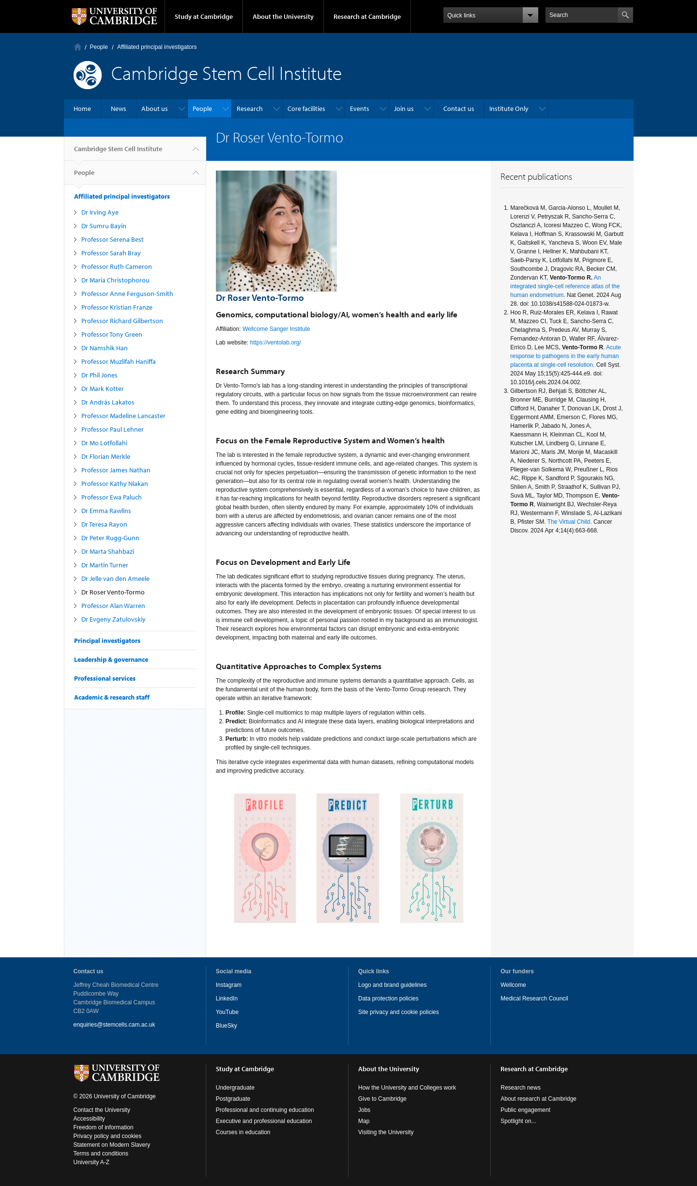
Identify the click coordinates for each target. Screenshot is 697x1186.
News (118, 108)
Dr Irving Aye (100, 212)
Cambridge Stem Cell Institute (118, 152)
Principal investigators (107, 640)
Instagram (229, 985)
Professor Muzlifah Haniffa (118, 361)
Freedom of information (104, 1127)
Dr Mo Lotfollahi (104, 442)
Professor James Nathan (116, 470)
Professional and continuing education (265, 1110)
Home (78, 47)
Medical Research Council (534, 998)
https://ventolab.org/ (276, 342)
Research (250, 108)
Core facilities (306, 108)
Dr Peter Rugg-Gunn (110, 537)
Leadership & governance (111, 659)
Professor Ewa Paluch (111, 497)
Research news (520, 1087)
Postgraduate (233, 1098)
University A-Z (92, 1162)
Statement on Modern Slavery (112, 1144)
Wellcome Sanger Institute (277, 329)
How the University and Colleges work (407, 1087)
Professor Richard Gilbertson (122, 320)
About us (154, 108)
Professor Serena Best (112, 239)
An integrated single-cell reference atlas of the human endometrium (565, 286)
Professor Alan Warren (113, 605)
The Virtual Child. (569, 521)
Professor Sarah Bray (111, 253)
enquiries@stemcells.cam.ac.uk (114, 1024)
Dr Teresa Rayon (104, 524)
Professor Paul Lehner (112, 429)
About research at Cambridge (538, 1098)
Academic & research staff (112, 697)
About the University (283, 16)
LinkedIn (227, 998)
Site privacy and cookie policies (398, 1012)
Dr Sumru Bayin (103, 225)
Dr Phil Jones (99, 375)
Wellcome (513, 985)
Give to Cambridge (382, 1098)
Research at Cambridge (367, 16)
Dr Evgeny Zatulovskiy (113, 619)
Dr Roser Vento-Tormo (113, 592)
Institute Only (509, 108)
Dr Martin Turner (104, 565)
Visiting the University (386, 1132)
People (99, 47)
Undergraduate (235, 1087)
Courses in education (243, 1132)
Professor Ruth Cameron (116, 266)
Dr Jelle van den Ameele (115, 578)
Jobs (364, 1110)
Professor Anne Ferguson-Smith (127, 293)
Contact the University (102, 1110)
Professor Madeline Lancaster (123, 415)
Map (363, 1121)
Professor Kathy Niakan (114, 483)
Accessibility (89, 1118)
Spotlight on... (518, 1121)
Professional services (105, 678)
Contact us (458, 108)
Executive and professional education (264, 1121)
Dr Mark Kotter (102, 388)
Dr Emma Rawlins (106, 510)
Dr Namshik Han (104, 347)
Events (359, 108)
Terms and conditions (101, 1153)
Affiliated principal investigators (157, 47)
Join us (404, 108)
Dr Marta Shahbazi (107, 551)
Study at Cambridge (204, 16)
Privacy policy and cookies (108, 1136)
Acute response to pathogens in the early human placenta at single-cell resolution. (565, 356)
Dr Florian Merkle (105, 456)
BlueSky (226, 1025)
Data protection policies (388, 998)
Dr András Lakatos (108, 402)
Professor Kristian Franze (116, 307)
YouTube (227, 1012)
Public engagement (525, 1110)
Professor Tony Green (111, 334)
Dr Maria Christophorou (115, 280)
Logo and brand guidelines (392, 985)
